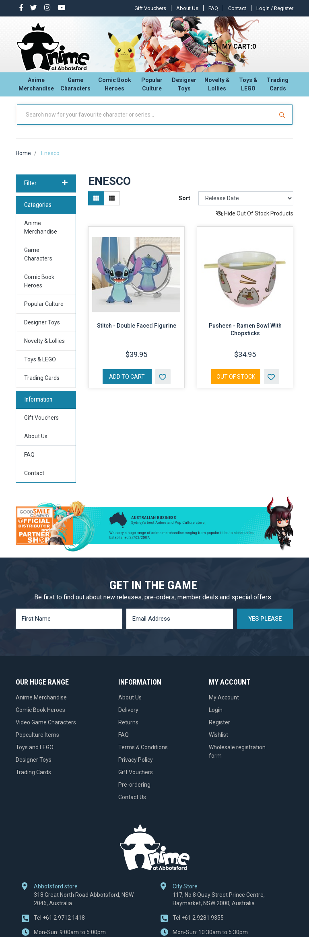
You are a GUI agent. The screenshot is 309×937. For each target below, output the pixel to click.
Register (219, 729)
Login (215, 717)
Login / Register (274, 8)
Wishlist (218, 742)
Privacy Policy (135, 767)
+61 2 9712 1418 (59, 925)
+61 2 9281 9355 (198, 925)
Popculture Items (37, 742)
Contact (237, 8)
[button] (163, 384)
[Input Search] (145, 121)
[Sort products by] (245, 206)
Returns (128, 729)
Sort (184, 205)
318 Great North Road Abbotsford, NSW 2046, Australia (84, 906)
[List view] (112, 206)
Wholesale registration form (237, 758)
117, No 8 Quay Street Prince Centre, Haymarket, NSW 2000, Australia (219, 906)
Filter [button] (46, 190)
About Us (187, 8)
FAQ (213, 8)
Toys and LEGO (35, 754)
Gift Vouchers (150, 8)
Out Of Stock (235, 384)
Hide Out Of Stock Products (254, 220)
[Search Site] (283, 121)
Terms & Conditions (143, 754)
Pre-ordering (134, 792)
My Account (224, 704)
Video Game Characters (46, 729)
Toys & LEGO (248, 86)
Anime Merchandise (36, 86)
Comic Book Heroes (114, 86)
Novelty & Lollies (217, 86)
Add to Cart (127, 384)
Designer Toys (184, 86)
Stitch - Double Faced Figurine (136, 333)
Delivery (128, 717)
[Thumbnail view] (96, 206)
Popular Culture (152, 86)
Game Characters (75, 86)
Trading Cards (277, 86)
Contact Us (132, 804)
